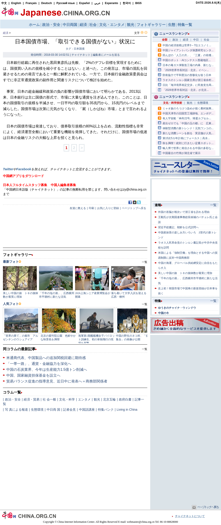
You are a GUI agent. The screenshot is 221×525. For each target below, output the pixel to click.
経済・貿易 (31, 399)
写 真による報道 (16, 409)
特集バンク (106, 409)
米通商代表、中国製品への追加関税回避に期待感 (46, 358)
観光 (97, 399)
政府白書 (125, 399)
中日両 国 (53, 409)
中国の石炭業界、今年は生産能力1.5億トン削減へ (46, 369)
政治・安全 (13, 399)
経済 (5, 33)
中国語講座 (87, 409)
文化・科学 (67, 399)
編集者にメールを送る (106, 54)
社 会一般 (49, 399)
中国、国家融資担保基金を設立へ (33, 375)
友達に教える (78, 208)
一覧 (144, 349)
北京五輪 (109, 399)
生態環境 (37, 409)
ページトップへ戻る (134, 208)
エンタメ (84, 399)
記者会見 (69, 409)
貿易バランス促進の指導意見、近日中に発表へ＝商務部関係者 (56, 381)
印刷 (91, 208)
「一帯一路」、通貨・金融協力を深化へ (38, 364)
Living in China (127, 409)
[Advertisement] (185, 364)
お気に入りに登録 (108, 208)
